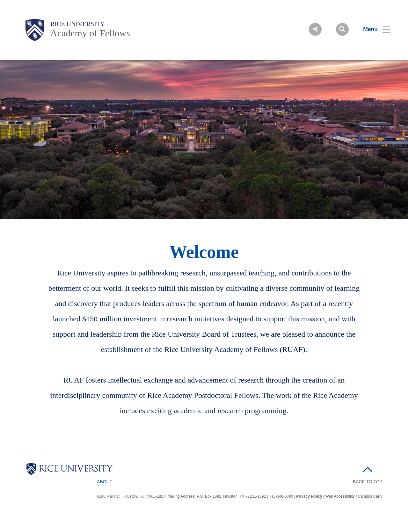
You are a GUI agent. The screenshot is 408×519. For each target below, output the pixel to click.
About (104, 481)
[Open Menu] (372, 29)
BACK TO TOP (367, 481)
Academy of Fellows (90, 33)
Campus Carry (370, 496)
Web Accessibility (339, 496)
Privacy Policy (309, 496)
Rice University (77, 24)
